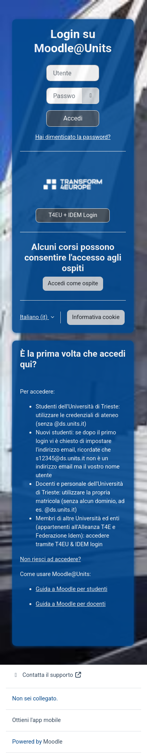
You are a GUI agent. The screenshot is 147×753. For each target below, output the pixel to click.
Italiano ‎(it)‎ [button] (34, 317)
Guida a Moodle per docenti (70, 603)
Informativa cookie (96, 317)
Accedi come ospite (73, 283)
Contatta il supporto (47, 674)
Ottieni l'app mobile (36, 720)
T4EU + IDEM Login (73, 215)
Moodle (52, 741)
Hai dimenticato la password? (73, 136)
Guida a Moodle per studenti (71, 589)
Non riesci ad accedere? (50, 559)
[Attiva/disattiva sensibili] (90, 96)
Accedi (73, 118)
